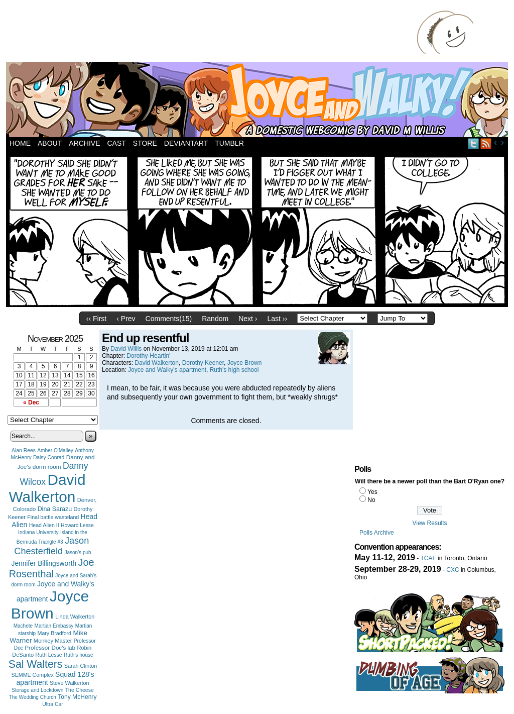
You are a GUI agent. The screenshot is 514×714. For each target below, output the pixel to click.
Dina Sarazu (55, 509)
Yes (372, 491)
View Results (429, 523)
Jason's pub (77, 552)
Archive (84, 143)
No (371, 499)
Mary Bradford (55, 633)
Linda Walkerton (74, 617)
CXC (452, 569)
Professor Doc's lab (50, 647)
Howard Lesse (77, 525)
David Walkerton (47, 488)
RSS (486, 143)
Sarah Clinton (80, 666)
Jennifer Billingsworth (44, 563)
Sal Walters (36, 664)
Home (20, 143)
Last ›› (277, 319)
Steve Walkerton (69, 683)
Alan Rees (24, 450)
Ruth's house (78, 655)
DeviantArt (186, 143)
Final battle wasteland (53, 517)
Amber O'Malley (55, 450)
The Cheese (79, 690)
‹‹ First (96, 319)
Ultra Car (52, 704)
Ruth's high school (234, 369)
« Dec (31, 402)
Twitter (473, 143)
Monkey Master (53, 641)
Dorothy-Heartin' (148, 355)
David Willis (126, 348)
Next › (247, 319)
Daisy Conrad (48, 457)
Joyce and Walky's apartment (167, 369)
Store (145, 143)
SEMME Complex (33, 675)
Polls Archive (376, 532)
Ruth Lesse (49, 655)
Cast (116, 143)
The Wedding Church (32, 697)
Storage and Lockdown (37, 690)
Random (215, 319)
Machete (23, 626)
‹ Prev (125, 319)
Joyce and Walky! (258, 101)
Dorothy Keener (203, 362)
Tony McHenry (77, 696)
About (50, 143)
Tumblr (229, 143)
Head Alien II (44, 525)
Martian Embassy (54, 626)
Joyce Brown (50, 605)
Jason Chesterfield (51, 546)
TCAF (428, 558)
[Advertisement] (214, 32)
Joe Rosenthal (51, 568)
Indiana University (38, 532)
